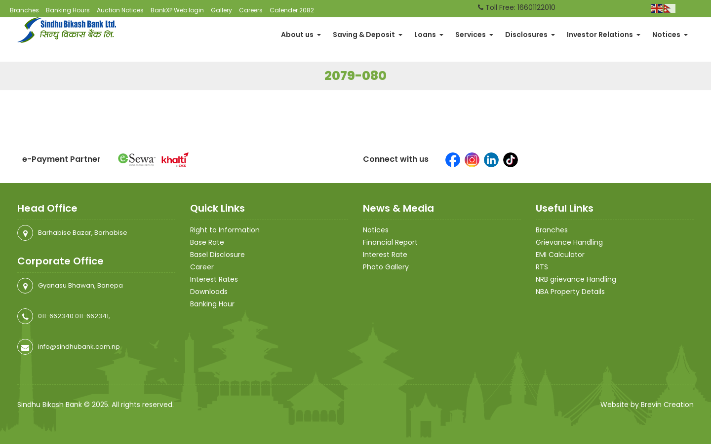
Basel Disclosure (217, 254)
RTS (542, 267)
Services (474, 34)
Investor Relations (603, 34)
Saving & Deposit (367, 34)
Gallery (221, 10)
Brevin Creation (667, 404)
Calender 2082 (292, 10)
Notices (670, 34)
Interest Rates (214, 279)
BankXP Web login (177, 10)
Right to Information (225, 230)
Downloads (209, 291)
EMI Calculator (560, 254)
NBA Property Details (570, 291)
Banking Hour (212, 304)
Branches (24, 10)
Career (202, 267)
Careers (251, 10)
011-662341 (92, 316)
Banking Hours (68, 10)
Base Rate (207, 242)
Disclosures (530, 34)
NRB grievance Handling (576, 279)
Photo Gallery (386, 267)
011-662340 (56, 316)
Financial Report (390, 242)
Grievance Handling (569, 242)
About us (301, 34)
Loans (428, 34)
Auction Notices (120, 10)
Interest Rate (385, 254)
